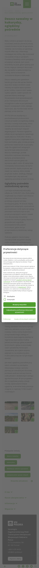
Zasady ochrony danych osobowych (25, 319)
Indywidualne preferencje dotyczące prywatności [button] (19, 311)
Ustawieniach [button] (22, 287)
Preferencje (7, 319)
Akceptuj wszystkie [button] (19, 304)
